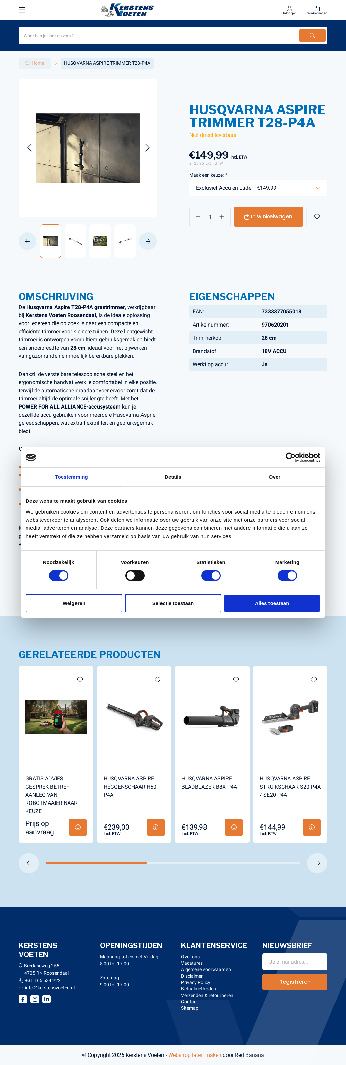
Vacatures (192, 963)
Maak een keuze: (208, 175)
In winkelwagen (272, 217)
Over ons (190, 956)
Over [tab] (275, 477)
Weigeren (74, 603)
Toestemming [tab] (71, 477)
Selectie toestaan (173, 603)
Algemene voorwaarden (206, 969)
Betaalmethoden (198, 988)
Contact (189, 1001)
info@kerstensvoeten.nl (50, 987)
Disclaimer (192, 976)
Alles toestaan (272, 603)
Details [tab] (173, 477)
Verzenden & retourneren (207, 995)
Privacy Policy (195, 982)
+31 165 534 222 (43, 980)
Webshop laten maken (194, 1055)
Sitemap (189, 1008)
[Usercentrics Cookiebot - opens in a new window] (290, 457)
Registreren (295, 982)
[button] (29, 148)
